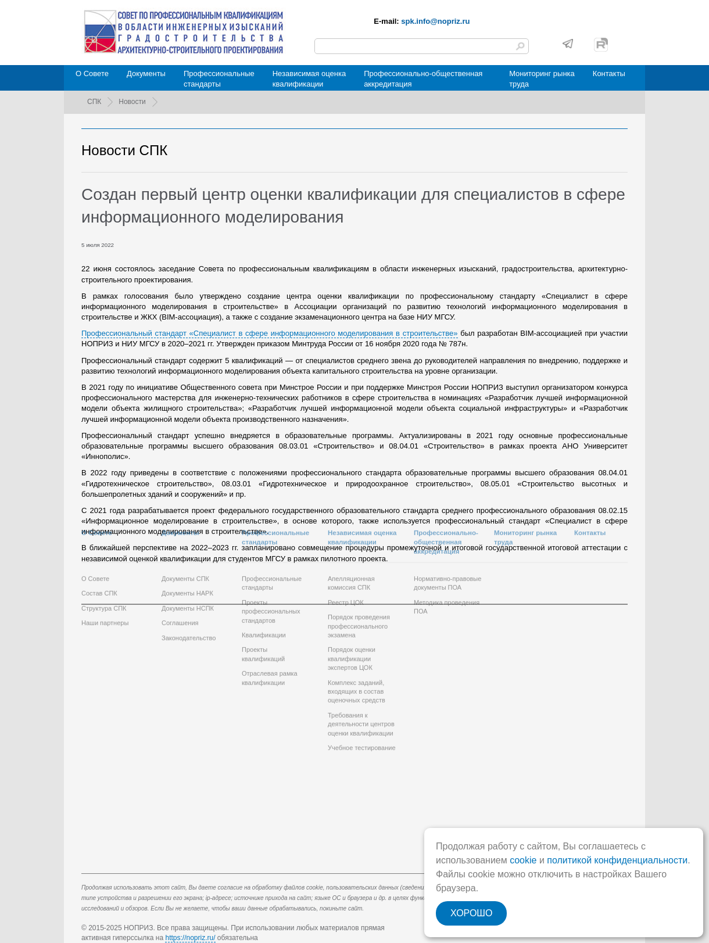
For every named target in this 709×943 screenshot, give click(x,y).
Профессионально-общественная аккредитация (423, 78)
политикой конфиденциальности (617, 860)
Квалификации (264, 579)
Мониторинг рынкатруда (542, 78)
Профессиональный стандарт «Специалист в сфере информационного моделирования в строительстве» (269, 333)
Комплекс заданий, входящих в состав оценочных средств (356, 635)
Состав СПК (99, 538)
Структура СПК (104, 552)
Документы (146, 73)
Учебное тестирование (362, 692)
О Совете (92, 73)
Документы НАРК (187, 538)
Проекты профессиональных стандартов (271, 555)
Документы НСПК (188, 552)
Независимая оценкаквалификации (309, 78)
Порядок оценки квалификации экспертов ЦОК (351, 603)
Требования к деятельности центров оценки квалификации (361, 668)
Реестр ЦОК (346, 546)
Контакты (609, 73)
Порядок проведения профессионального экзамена (359, 570)
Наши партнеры (104, 567)
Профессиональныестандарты (219, 78)
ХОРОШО (471, 913)
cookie (523, 860)
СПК (94, 102)
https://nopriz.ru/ (190, 938)
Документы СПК (185, 523)
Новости (132, 102)
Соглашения (180, 567)
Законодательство (189, 582)
